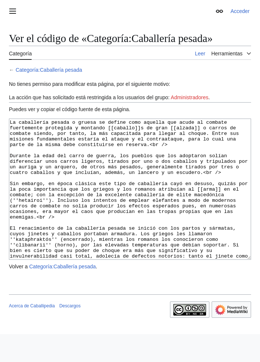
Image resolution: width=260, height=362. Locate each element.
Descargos (69, 333)
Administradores (189, 97)
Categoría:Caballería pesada (49, 70)
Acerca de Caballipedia (32, 333)
